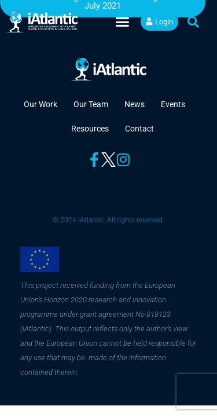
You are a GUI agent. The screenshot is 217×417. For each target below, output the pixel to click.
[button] (123, 22)
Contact (139, 128)
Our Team (90, 104)
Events (173, 104)
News (134, 104)
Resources (90, 128)
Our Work (40, 104)
